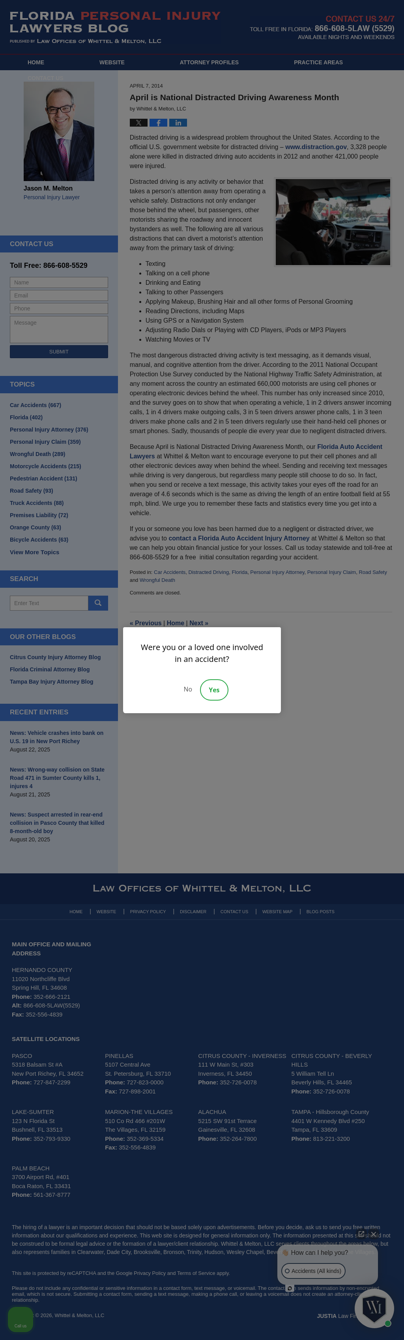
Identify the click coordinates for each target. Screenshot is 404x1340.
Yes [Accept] (214, 690)
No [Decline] (187, 689)
